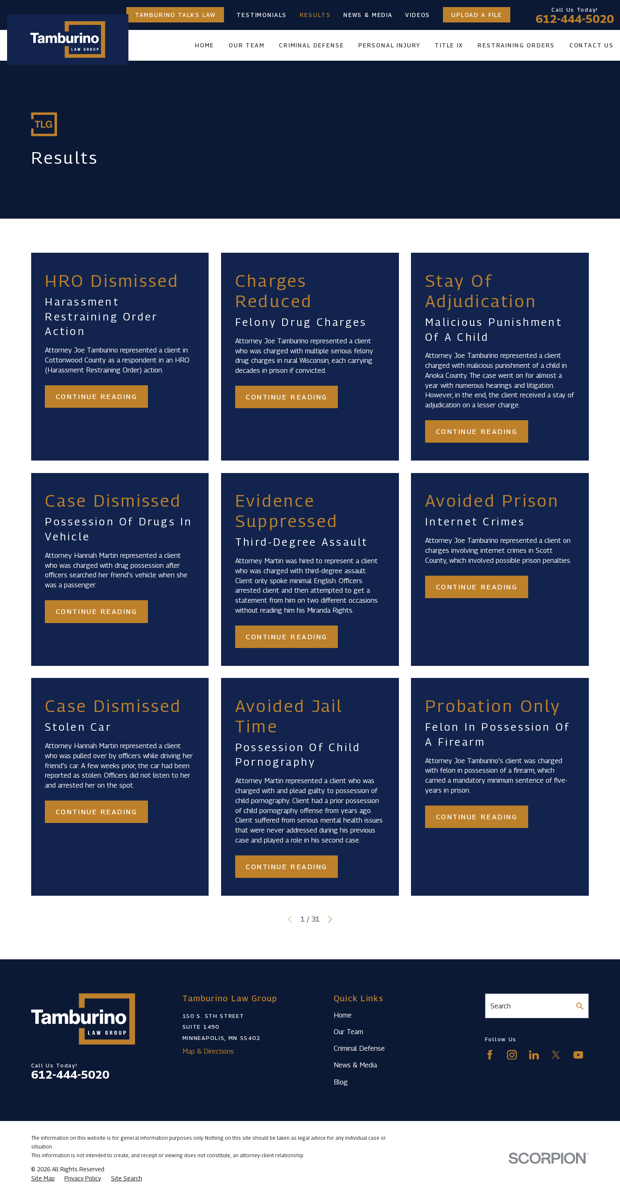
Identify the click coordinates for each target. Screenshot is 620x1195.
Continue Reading (97, 396)
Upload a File (476, 14)
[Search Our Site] (579, 1006)
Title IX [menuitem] (449, 45)
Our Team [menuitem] (247, 45)
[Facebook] (490, 1055)
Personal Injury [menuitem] (389, 45)
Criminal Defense (359, 1048)
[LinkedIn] (534, 1055)
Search (500, 1006)
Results (315, 14)
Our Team (348, 1031)
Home (343, 1015)
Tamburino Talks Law (175, 14)
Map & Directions (208, 1051)
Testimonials (261, 14)
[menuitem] (43, 1178)
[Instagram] (512, 1055)
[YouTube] (578, 1055)
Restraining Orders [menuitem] (516, 45)
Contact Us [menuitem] (591, 45)
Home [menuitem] (204, 45)
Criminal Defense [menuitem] (311, 45)
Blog (341, 1082)
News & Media (368, 14)
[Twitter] (556, 1055)
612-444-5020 (575, 19)
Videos (417, 14)
